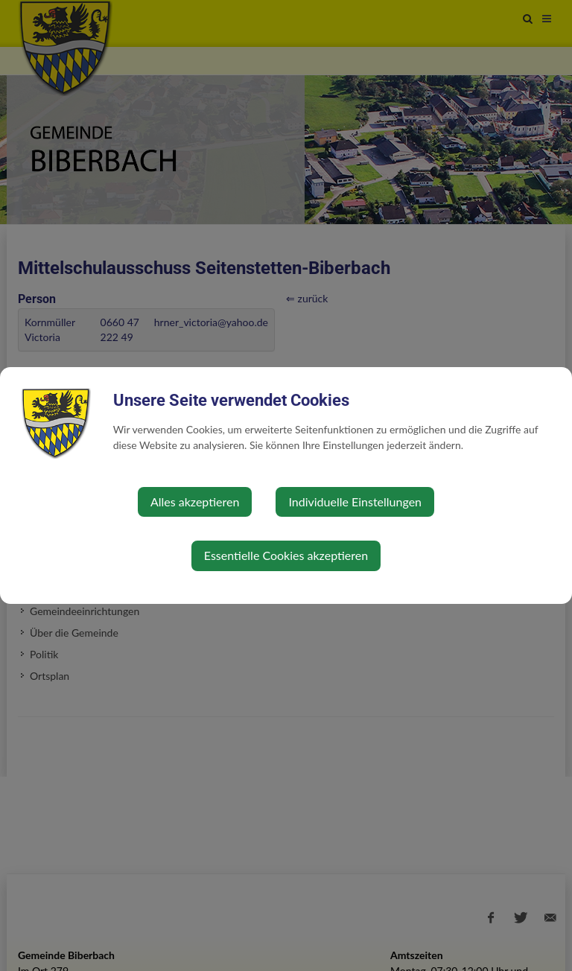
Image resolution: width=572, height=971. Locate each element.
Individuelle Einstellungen (355, 501)
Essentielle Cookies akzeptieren (286, 555)
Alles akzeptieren (194, 501)
